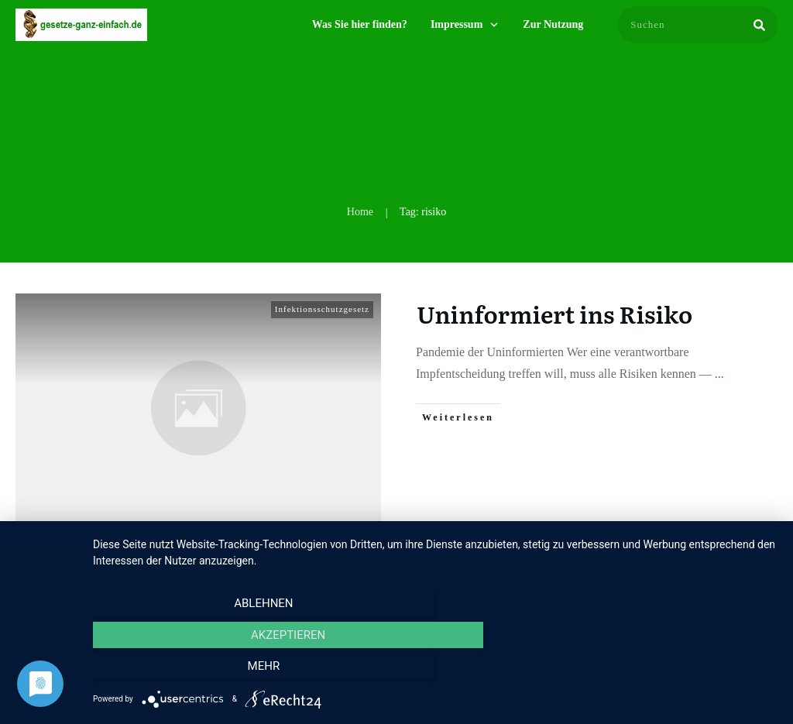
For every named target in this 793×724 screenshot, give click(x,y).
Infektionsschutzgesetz (322, 309)
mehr (675, 671)
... (719, 373)
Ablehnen (195, 671)
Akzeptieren (435, 671)
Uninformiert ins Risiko (554, 314)
